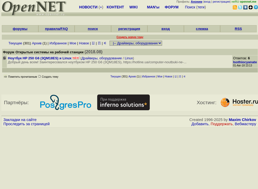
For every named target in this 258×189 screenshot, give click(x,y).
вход (207, 1)
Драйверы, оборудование (101, 58)
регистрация (221, 1)
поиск (93, 29)
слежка (202, 29)
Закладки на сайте (20, 120)
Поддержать (222, 124)
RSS (238, 29)
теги (201, 7)
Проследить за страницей (26, 124)
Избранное (58, 43)
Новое (84, 43)
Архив (37, 43)
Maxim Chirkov (242, 120)
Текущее (15, 43)
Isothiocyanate (245, 62)
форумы (20, 29)
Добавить (200, 124)
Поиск (190, 7)
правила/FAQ (56, 29)
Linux (129, 58)
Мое (73, 43)
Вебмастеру (245, 124)
